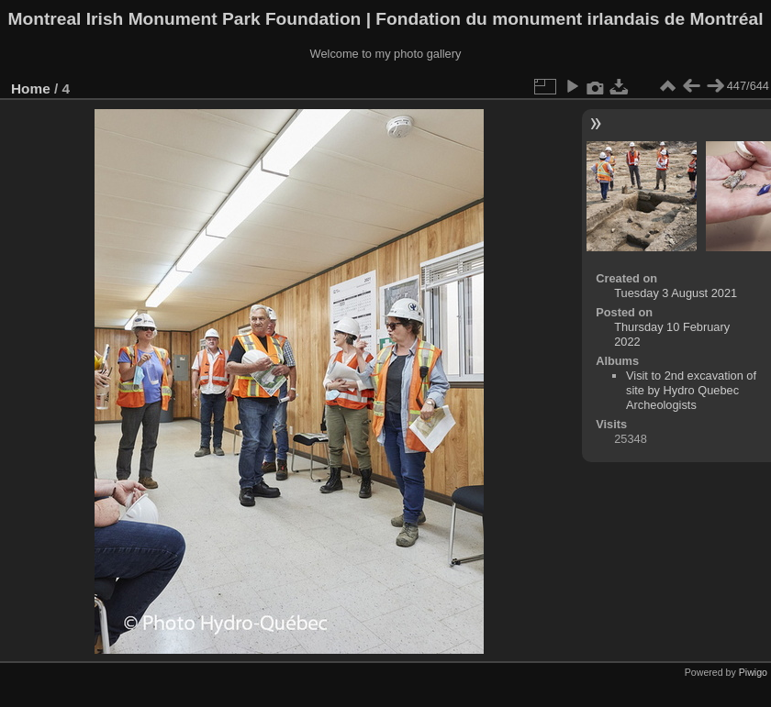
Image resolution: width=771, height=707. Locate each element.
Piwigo (753, 672)
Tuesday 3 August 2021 (675, 293)
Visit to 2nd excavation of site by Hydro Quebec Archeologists (691, 390)
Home (30, 88)
